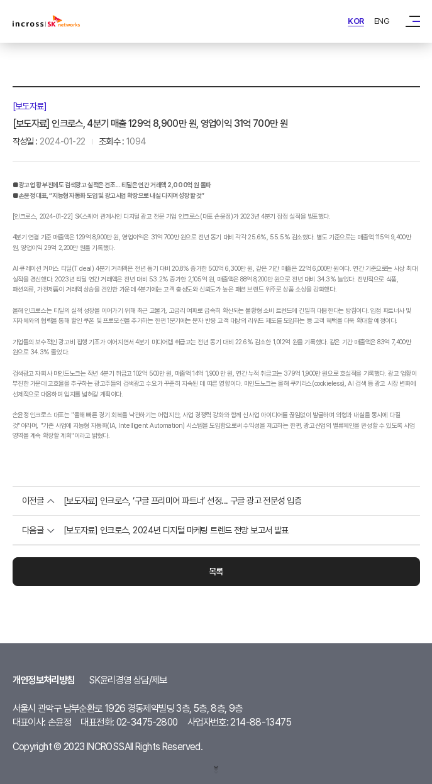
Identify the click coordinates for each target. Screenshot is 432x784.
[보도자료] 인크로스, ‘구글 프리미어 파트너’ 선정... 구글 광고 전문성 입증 (182, 501)
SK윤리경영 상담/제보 (128, 680)
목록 (216, 571)
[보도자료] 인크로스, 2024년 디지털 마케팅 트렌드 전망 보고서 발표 (176, 530)
